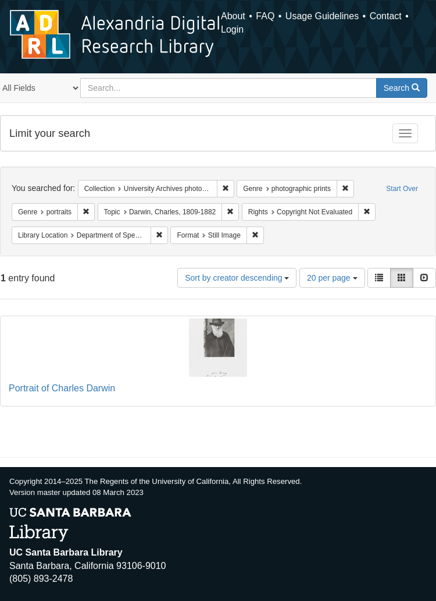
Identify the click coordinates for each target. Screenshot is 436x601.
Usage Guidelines (322, 16)
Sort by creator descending (237, 277)
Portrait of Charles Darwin (62, 388)
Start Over (402, 189)
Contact (386, 16)
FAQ (265, 16)
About (233, 16)
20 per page (332, 277)
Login (232, 29)
